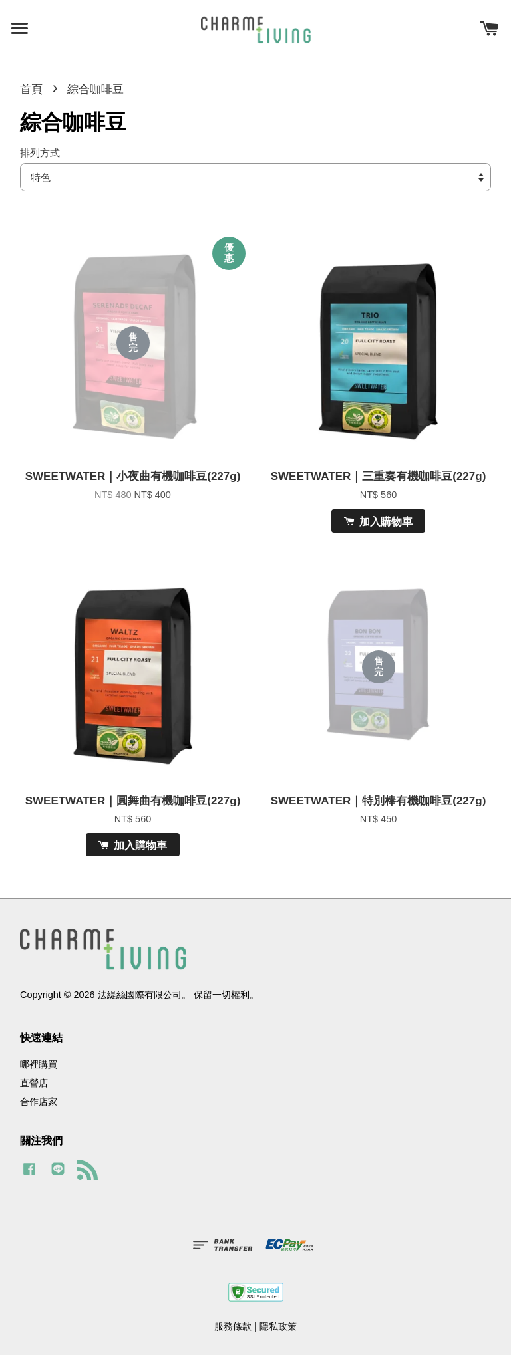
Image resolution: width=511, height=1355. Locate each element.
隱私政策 (278, 1326)
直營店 (34, 1083)
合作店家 (38, 1101)
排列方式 (40, 152)
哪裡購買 (38, 1064)
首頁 (31, 89)
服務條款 (233, 1326)
